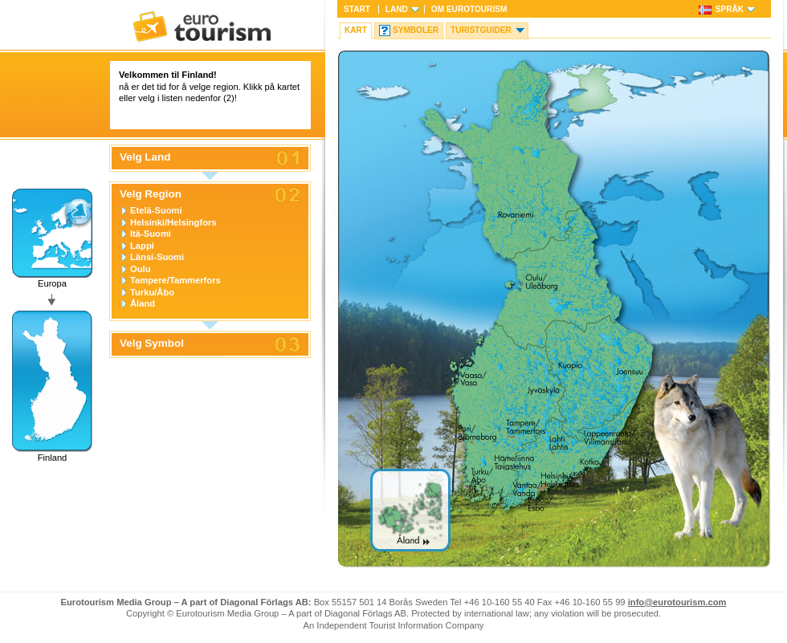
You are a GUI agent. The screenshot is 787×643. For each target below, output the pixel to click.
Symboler (415, 30)
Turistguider (481, 30)
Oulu (140, 269)
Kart (356, 30)
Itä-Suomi (150, 233)
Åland (142, 303)
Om (469, 9)
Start (357, 9)
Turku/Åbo (152, 292)
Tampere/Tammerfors (175, 280)
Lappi (142, 245)
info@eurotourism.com (677, 602)
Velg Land (145, 157)
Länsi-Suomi (157, 257)
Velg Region (150, 194)
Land (396, 9)
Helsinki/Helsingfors (173, 222)
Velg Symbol (152, 343)
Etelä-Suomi (156, 210)
